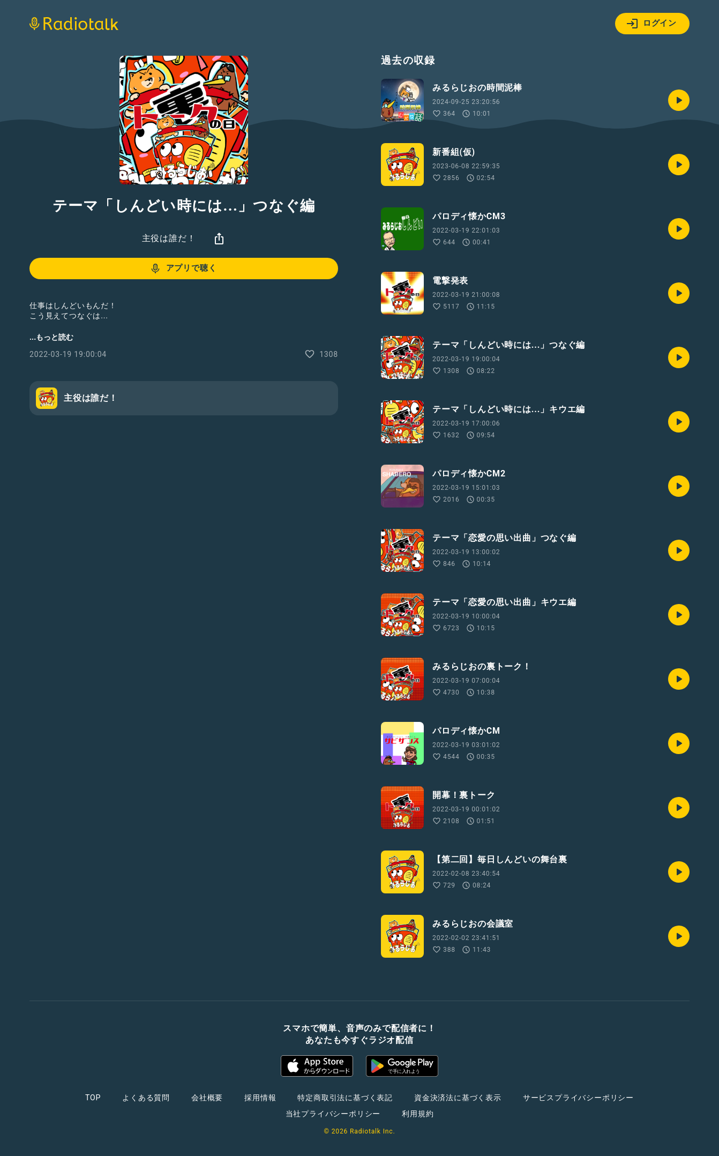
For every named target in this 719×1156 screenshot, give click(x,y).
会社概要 (207, 1097)
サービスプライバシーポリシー (578, 1097)
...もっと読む (51, 337)
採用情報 (260, 1097)
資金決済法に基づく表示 (457, 1097)
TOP (93, 1097)
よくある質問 (146, 1097)
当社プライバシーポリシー (333, 1113)
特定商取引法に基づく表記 (345, 1097)
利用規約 (417, 1113)
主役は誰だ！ (169, 238)
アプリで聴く (183, 268)
